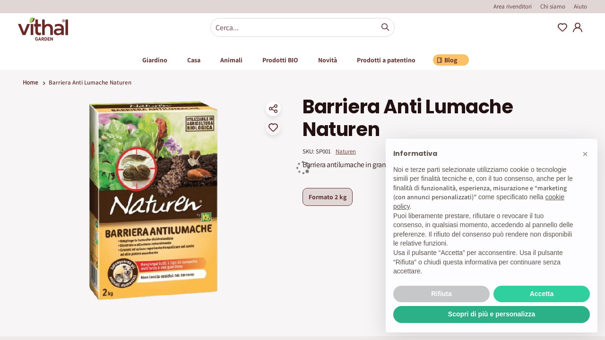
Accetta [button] (542, 294)
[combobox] (302, 27)
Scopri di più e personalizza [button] (491, 314)
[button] (585, 154)
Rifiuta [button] (441, 294)
